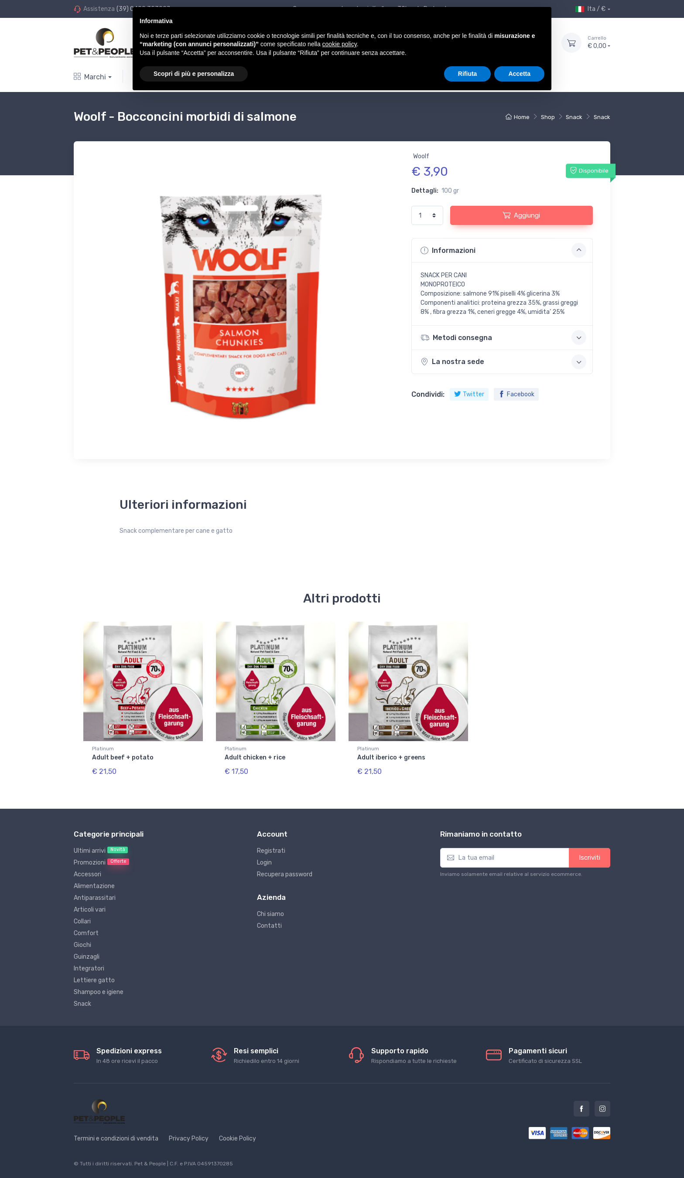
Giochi (82, 945)
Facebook (516, 394)
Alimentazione (94, 886)
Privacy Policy (189, 1138)
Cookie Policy (237, 1138)
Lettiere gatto (94, 980)
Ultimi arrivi (101, 851)
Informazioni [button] (503, 250)
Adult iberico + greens (391, 757)
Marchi (90, 77)
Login (264, 862)
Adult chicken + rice (255, 757)
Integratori (89, 968)
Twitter (469, 394)
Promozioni (101, 862)
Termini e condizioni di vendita (116, 1138)
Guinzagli (86, 956)
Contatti (269, 925)
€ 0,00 (599, 42)
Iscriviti (589, 857)
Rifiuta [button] (467, 73)
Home (518, 117)
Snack (574, 117)
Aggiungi (521, 215)
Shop (548, 117)
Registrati (271, 851)
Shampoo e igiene (98, 992)
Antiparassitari (95, 898)
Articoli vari (90, 909)
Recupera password (284, 874)
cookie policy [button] (339, 44)
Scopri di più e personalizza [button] (194, 73)
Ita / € (590, 9)
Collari (82, 921)
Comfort (86, 933)
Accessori (87, 874)
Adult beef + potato (123, 757)
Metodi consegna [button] (503, 337)
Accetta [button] (519, 73)
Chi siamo (270, 914)
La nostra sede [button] (503, 361)
